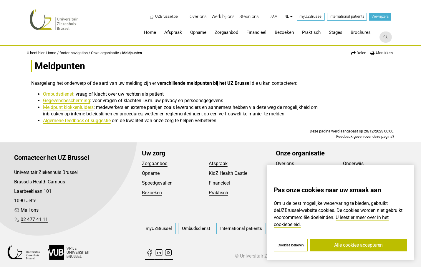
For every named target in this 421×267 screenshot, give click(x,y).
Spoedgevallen (157, 183)
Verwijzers (380, 16)
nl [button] (288, 16)
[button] (274, 17)
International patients (346, 16)
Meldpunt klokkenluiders (68, 107)
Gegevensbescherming (66, 100)
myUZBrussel (310, 16)
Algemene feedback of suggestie (77, 120)
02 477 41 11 (34, 219)
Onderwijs (353, 163)
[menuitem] (198, 16)
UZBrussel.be (163, 16)
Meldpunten (132, 53)
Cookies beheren (291, 245)
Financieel (219, 183)
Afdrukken (384, 53)
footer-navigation (73, 53)
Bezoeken (152, 192)
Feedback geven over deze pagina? (365, 136)
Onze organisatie (105, 53)
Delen (361, 53)
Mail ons (30, 210)
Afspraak (218, 163)
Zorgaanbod (155, 163)
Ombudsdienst (58, 94)
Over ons (285, 163)
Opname (151, 173)
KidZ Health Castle (228, 173)
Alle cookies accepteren (358, 245)
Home (51, 53)
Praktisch (218, 192)
